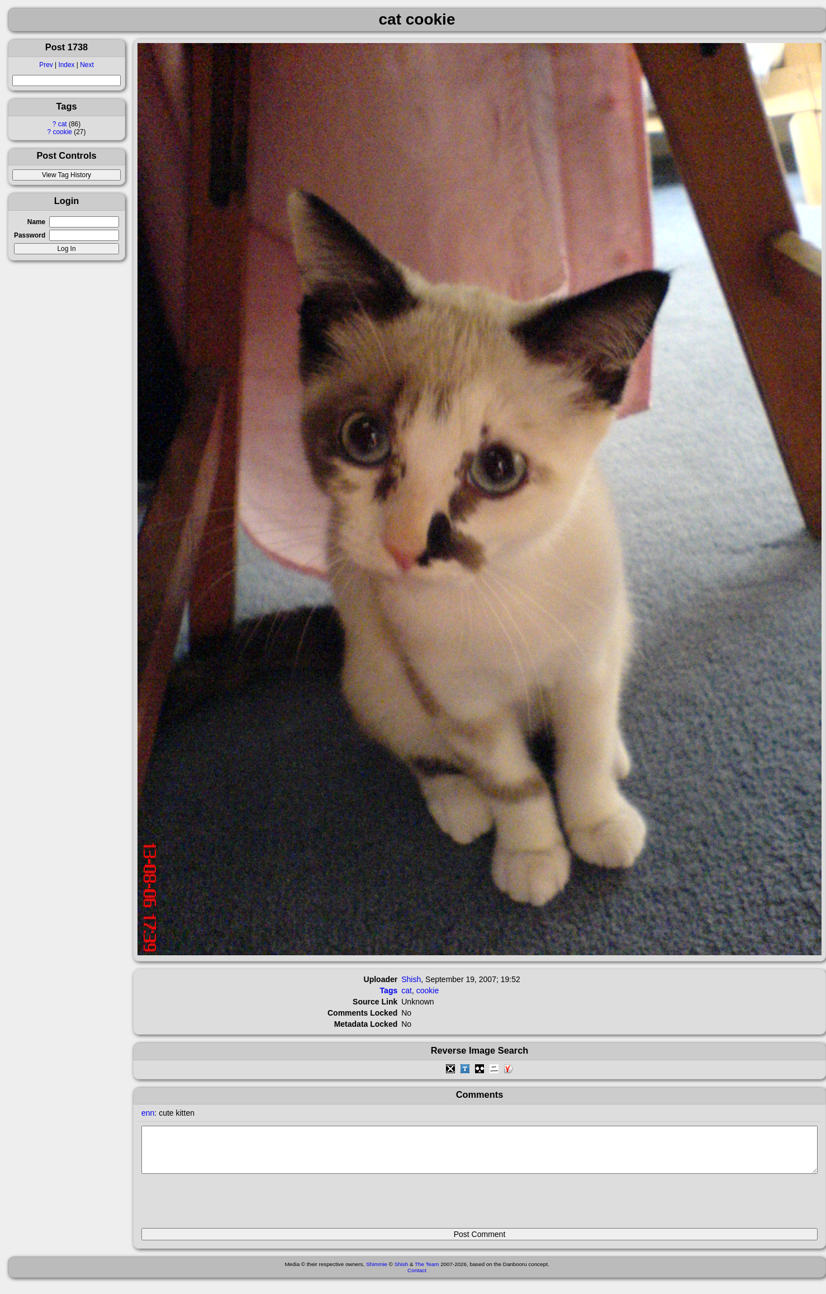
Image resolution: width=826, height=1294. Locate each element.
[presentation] (226, 1205)
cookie (62, 132)
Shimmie (376, 1272)
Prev (46, 65)
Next (86, 65)
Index (66, 65)
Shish (411, 979)
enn (147, 1112)
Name (36, 222)
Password (29, 235)
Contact (416, 1279)
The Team (427, 1272)
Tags (389, 990)
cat (62, 124)
